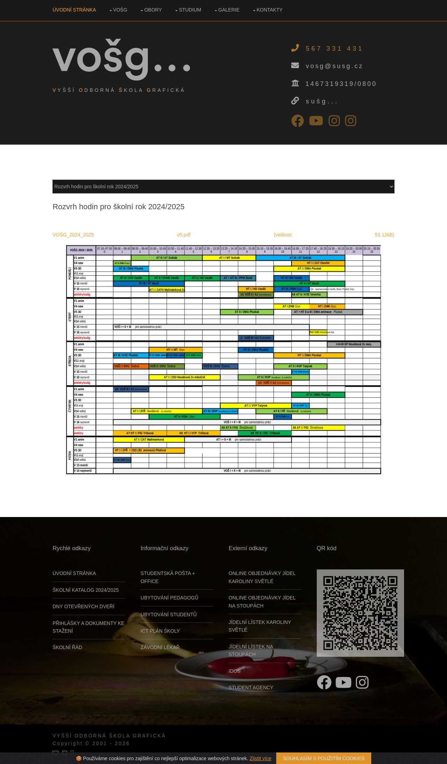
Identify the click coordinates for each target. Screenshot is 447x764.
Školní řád (67, 647)
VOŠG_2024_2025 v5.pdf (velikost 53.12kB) (223, 235)
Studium (190, 10)
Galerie (229, 10)
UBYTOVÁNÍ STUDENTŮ (169, 614)
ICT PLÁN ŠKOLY (160, 630)
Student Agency (251, 687)
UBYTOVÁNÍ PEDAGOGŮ (169, 597)
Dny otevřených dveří (84, 606)
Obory (153, 10)
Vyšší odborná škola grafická (109, 735)
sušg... (322, 101)
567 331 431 (335, 48)
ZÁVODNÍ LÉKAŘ (160, 647)
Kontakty (270, 10)
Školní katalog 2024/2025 (86, 589)
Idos (235, 671)
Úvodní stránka (74, 10)
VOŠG (120, 10)
